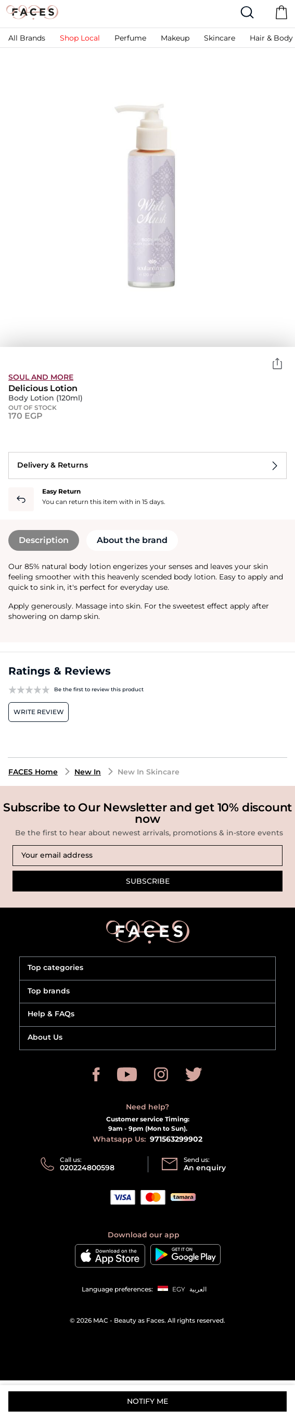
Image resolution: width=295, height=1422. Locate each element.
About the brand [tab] (132, 540)
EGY (178, 1289)
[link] (26, 37)
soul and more (40, 377)
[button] (130, 37)
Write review (39, 712)
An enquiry (205, 1167)
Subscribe (148, 881)
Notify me (147, 1401)
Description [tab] (44, 540)
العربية (198, 1289)
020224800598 (87, 1167)
